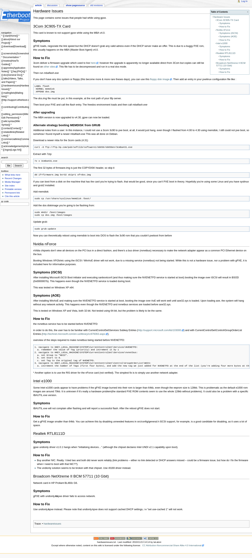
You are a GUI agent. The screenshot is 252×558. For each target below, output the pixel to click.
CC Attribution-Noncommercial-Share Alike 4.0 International (171, 545)
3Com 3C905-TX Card (227, 20)
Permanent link (12, 193)
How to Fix (225, 26)
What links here (12, 175)
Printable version (13, 189)
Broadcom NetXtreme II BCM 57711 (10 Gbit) (231, 64)
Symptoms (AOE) (228, 36)
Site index (10, 185)
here (93, 63)
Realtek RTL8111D (225, 53)
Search (4, 157)
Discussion (52, 5)
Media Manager (12, 182)
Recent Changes (13, 178)
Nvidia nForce (223, 30)
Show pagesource (75, 5)
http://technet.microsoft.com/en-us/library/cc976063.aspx (74, 334)
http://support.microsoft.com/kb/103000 (159, 330)
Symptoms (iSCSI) (229, 33)
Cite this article (12, 196)
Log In (244, 1)
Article (38, 5)
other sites (49, 66)
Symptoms (225, 23)
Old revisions (96, 5)
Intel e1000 (222, 43)
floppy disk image (159, 79)
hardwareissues (52, 523)
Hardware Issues (221, 17)
